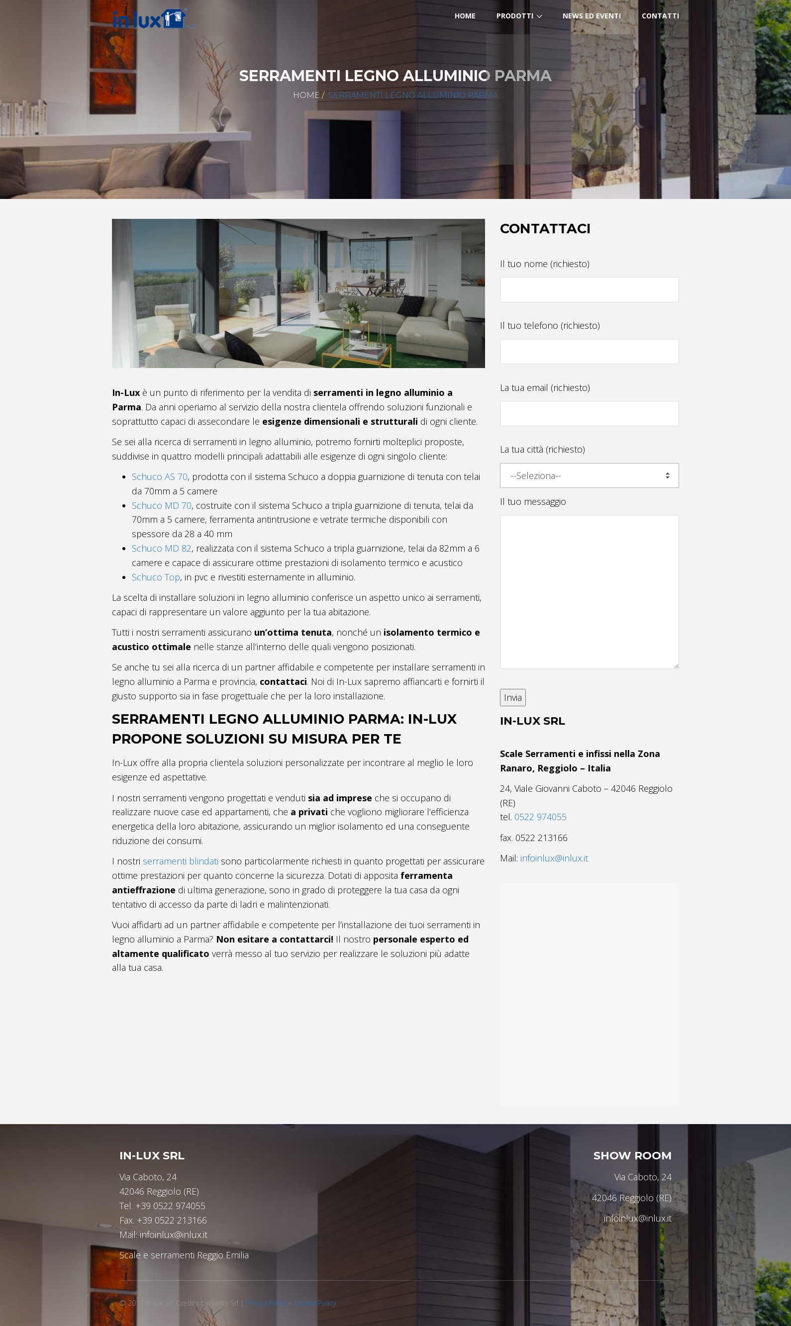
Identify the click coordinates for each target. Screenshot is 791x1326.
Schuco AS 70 (160, 476)
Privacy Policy (266, 1303)
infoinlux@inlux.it (554, 858)
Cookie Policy (315, 1303)
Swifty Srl (224, 1303)
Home (306, 95)
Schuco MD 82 (162, 548)
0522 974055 (540, 817)
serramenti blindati (180, 861)
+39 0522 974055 (170, 1206)
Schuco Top (156, 577)
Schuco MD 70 (162, 505)
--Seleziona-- (590, 475)
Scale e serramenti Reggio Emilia (184, 1255)
